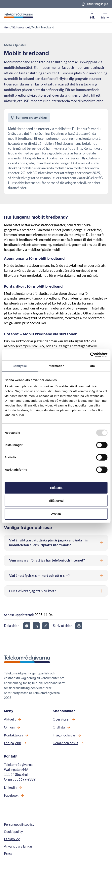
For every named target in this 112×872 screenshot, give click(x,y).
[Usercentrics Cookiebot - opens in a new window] (90, 355)
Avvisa (56, 513)
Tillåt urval (56, 500)
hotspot (9, 250)
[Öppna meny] (105, 15)
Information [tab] (56, 366)
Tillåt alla (56, 487)
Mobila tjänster (15, 45)
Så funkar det (21, 27)
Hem (7, 27)
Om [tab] (92, 366)
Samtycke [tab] (20, 366)
